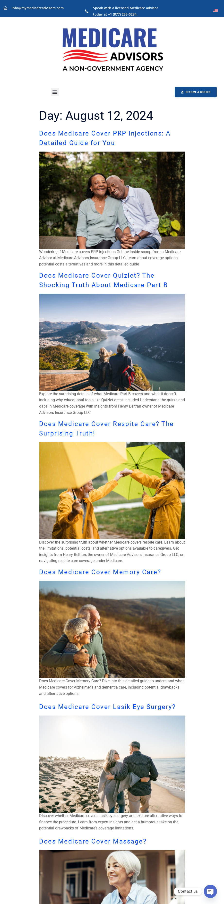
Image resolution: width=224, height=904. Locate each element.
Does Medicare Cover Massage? (92, 841)
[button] (55, 92)
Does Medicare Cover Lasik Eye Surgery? (107, 707)
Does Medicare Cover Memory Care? (100, 572)
